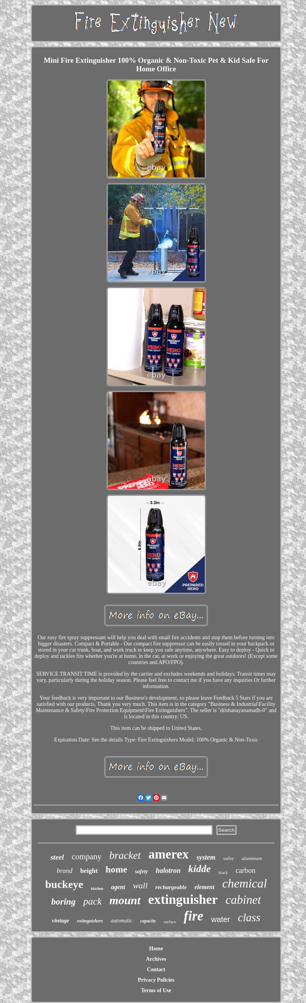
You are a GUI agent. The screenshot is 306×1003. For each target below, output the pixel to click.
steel (57, 857)
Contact (156, 969)
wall (140, 885)
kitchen (97, 888)
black (223, 872)
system (206, 857)
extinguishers (90, 921)
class (249, 917)
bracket (125, 855)
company (87, 856)
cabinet (243, 900)
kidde (199, 868)
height (89, 870)
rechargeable (171, 887)
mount (124, 900)
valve (228, 858)
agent (118, 887)
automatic (121, 921)
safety (141, 871)
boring (63, 902)
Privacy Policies (156, 980)
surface (170, 921)
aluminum (252, 858)
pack (92, 901)
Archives (156, 959)
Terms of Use (156, 990)
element (204, 887)
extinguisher (183, 899)
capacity (148, 921)
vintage (60, 920)
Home (156, 948)
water (220, 919)
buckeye (64, 884)
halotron (168, 870)
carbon (245, 870)
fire (194, 916)
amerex (169, 854)
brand (65, 870)
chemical (244, 883)
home (116, 869)
